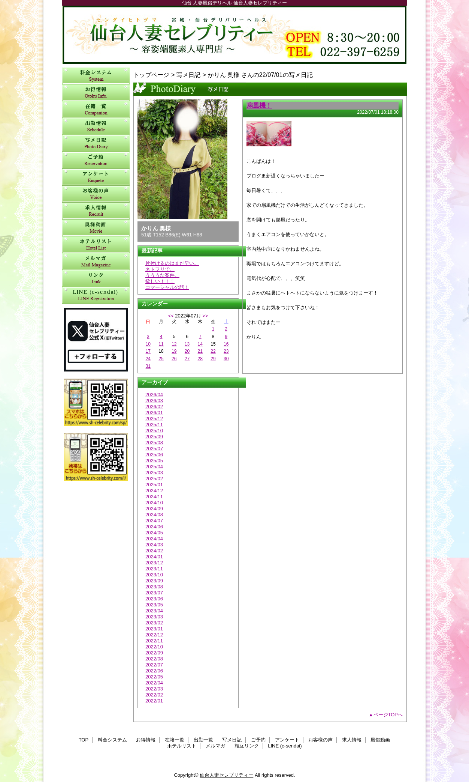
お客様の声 (96, 194)
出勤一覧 (96, 126)
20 (187, 351)
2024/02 (154, 550)
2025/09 (154, 436)
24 (148, 358)
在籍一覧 (96, 109)
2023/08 (154, 587)
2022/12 (154, 635)
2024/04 (154, 538)
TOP (84, 740)
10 (148, 344)
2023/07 (154, 593)
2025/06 (154, 454)
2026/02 (154, 406)
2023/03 (154, 617)
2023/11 (154, 568)
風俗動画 (96, 228)
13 (187, 344)
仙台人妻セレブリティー (234, 35)
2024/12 (154, 490)
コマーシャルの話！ (167, 287)
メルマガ (96, 261)
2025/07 (154, 448)
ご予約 (96, 160)
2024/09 (154, 508)
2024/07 (154, 520)
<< (170, 316)
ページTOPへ (388, 714)
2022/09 (154, 653)
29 (213, 358)
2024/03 (154, 544)
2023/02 (154, 623)
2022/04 (154, 683)
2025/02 (154, 478)
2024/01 (154, 556)
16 (226, 344)
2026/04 (154, 394)
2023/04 (154, 611)
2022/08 (154, 659)
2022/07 (154, 665)
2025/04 (154, 466)
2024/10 (154, 502)
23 (226, 351)
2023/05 (154, 605)
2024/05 (154, 532)
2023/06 (154, 599)
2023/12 (154, 562)
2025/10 (154, 430)
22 (213, 351)
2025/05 (154, 460)
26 (174, 358)
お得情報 (96, 92)
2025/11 (154, 424)
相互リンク (96, 278)
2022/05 (154, 677)
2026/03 (154, 400)
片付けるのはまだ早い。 (172, 263)
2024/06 (154, 526)
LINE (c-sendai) (96, 295)
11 (160, 344)
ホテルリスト (96, 244)
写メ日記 (96, 143)
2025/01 (154, 484)
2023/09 (154, 580)
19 (174, 351)
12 (174, 344)
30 (226, 358)
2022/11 (154, 641)
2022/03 (154, 689)
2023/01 (154, 629)
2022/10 (154, 647)
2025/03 (154, 472)
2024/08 (154, 514)
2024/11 (154, 496)
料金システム (96, 76)
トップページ (151, 74)
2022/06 (154, 671)
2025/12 (154, 418)
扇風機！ (259, 105)
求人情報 (96, 211)
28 (200, 358)
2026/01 (154, 412)
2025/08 (154, 442)
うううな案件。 (162, 275)
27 (187, 358)
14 (200, 344)
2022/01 (154, 701)
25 (160, 358)
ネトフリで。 (160, 269)
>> (205, 316)
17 (148, 351)
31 (148, 366)
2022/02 (154, 695)
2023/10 (154, 574)
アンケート (96, 177)
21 (200, 351)
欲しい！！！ (160, 281)
